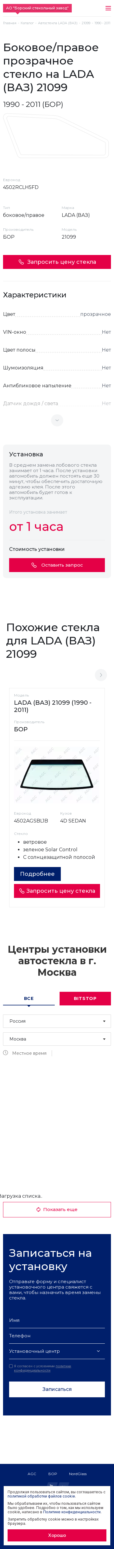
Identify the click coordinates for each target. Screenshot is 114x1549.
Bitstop (85, 998)
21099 (86, 23)
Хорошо (57, 1535)
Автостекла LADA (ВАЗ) (58, 23)
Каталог (27, 23)
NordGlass (78, 1473)
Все (29, 998)
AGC (32, 1473)
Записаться (57, 1389)
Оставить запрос (57, 565)
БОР (52, 1473)
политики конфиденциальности (42, 1368)
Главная (9, 23)
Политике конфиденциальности (72, 1512)
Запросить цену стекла (57, 262)
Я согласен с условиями (40, 1368)
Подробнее (37, 874)
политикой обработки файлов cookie (41, 1496)
